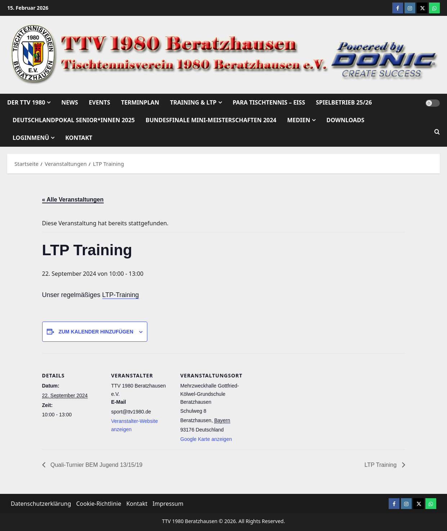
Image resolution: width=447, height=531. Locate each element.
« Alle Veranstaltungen (73, 199)
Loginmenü (31, 138)
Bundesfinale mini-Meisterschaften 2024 (211, 120)
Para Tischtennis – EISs (269, 102)
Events (99, 102)
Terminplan (140, 102)
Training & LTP (193, 102)
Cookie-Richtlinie (98, 504)
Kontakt (78, 138)
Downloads (345, 120)
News (69, 102)
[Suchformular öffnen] (437, 132)
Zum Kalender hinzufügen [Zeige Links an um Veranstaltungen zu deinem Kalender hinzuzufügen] (95, 332)
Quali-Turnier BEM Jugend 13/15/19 (96, 465)
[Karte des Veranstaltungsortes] (288, 428)
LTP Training (381, 465)
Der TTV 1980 (26, 102)
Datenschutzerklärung (41, 504)
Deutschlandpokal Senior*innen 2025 (74, 120)
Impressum (167, 504)
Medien (298, 120)
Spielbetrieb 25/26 (344, 102)
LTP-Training (120, 294)
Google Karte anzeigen (206, 439)
